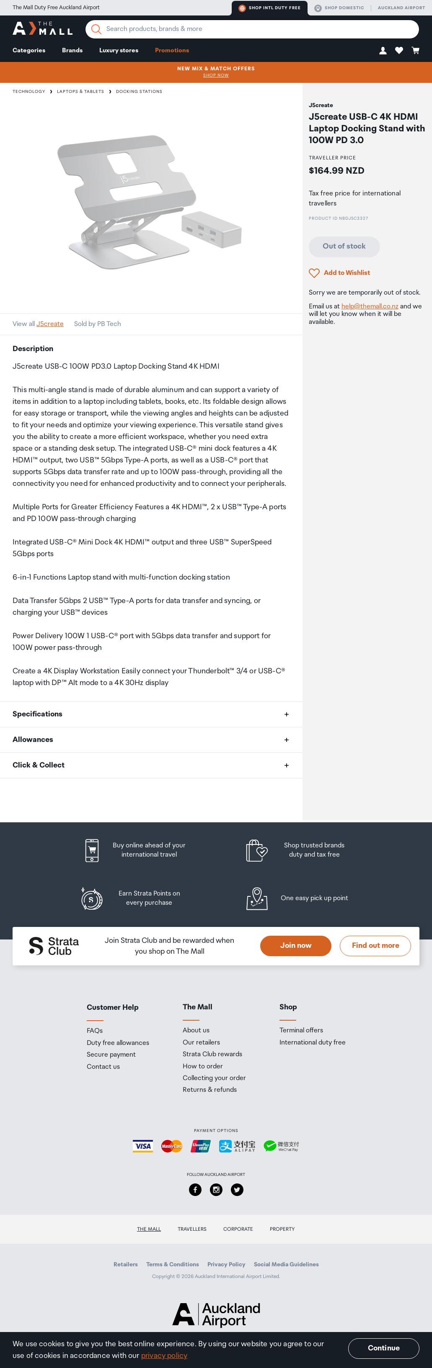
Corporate (238, 1229)
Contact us (103, 1067)
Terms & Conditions (172, 1264)
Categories (29, 50)
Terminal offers (301, 1030)
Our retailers (201, 1043)
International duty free (312, 1043)
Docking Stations (139, 91)
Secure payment (111, 1055)
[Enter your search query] (252, 29)
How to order (203, 1066)
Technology (29, 91)
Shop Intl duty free (269, 8)
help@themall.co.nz (369, 307)
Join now (296, 946)
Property (282, 1229)
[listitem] (142, 850)
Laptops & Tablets (80, 91)
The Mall (149, 1229)
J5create (50, 324)
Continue (384, 1348)
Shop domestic (339, 8)
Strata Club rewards (212, 1054)
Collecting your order (214, 1078)
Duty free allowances (118, 1043)
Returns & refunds (210, 1090)
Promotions (172, 50)
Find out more (375, 946)
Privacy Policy (226, 1264)
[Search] (96, 29)
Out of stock (344, 246)
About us (196, 1030)
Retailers (126, 1264)
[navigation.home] (42, 29)
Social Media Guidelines (286, 1264)
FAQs (95, 1031)
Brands (72, 50)
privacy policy (164, 1356)
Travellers (192, 1229)
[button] (383, 50)
